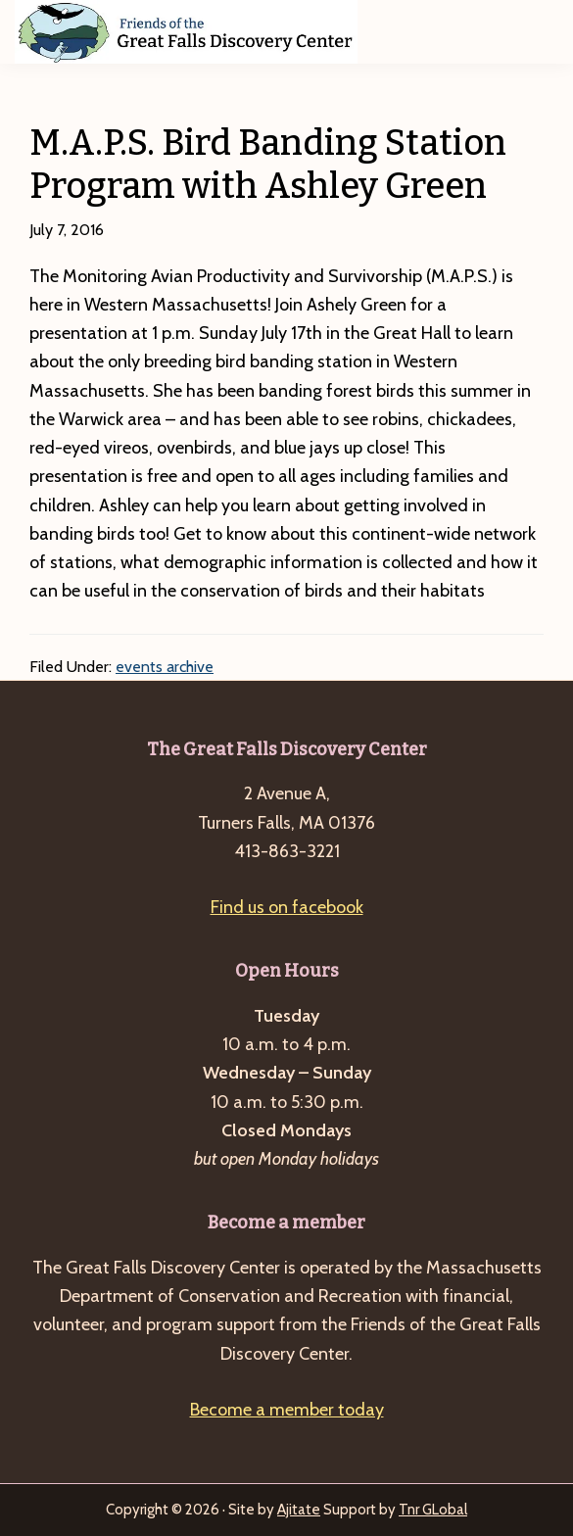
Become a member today (287, 1409)
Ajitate (298, 1509)
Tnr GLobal (433, 1509)
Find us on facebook (287, 907)
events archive (165, 666)
